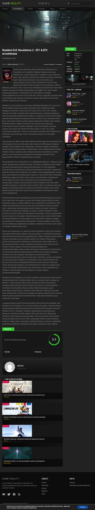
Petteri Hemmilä (12, 64)
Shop (52, 8)
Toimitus (62, 8)
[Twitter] (8, 494)
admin (20, 365)
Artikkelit (41, 8)
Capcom (77, 69)
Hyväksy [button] (82, 507)
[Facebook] (14, 494)
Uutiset (30, 8)
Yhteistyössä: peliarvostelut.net (79, 485)
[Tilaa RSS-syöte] (48, 3)
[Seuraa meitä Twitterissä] (43, 3)
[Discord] (3, 494)
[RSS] (19, 494)
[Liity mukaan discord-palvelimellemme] (40, 3)
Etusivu (5, 8)
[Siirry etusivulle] (11, 3)
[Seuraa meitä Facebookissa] (46, 3)
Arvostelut (18, 8)
